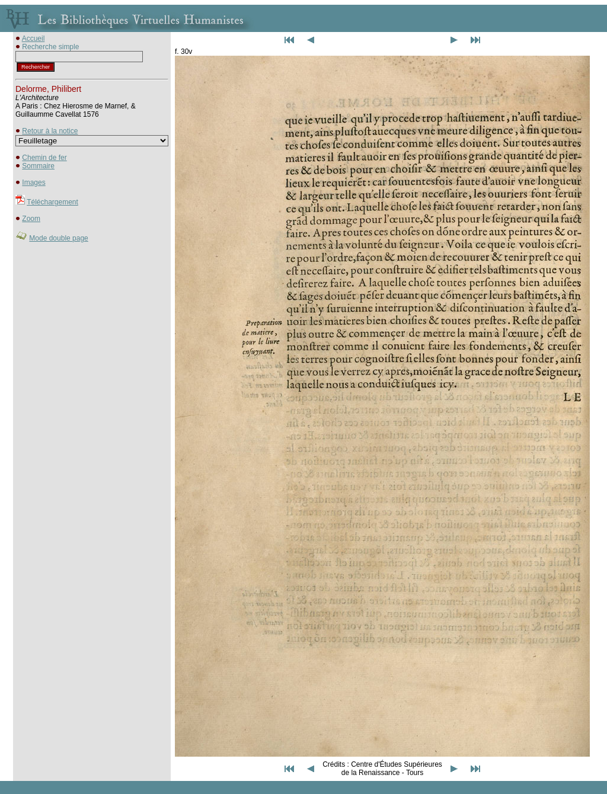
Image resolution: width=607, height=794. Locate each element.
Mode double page (58, 238)
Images (33, 182)
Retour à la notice (50, 131)
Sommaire (38, 166)
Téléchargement (52, 202)
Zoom (31, 218)
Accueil (33, 38)
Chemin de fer (44, 157)
